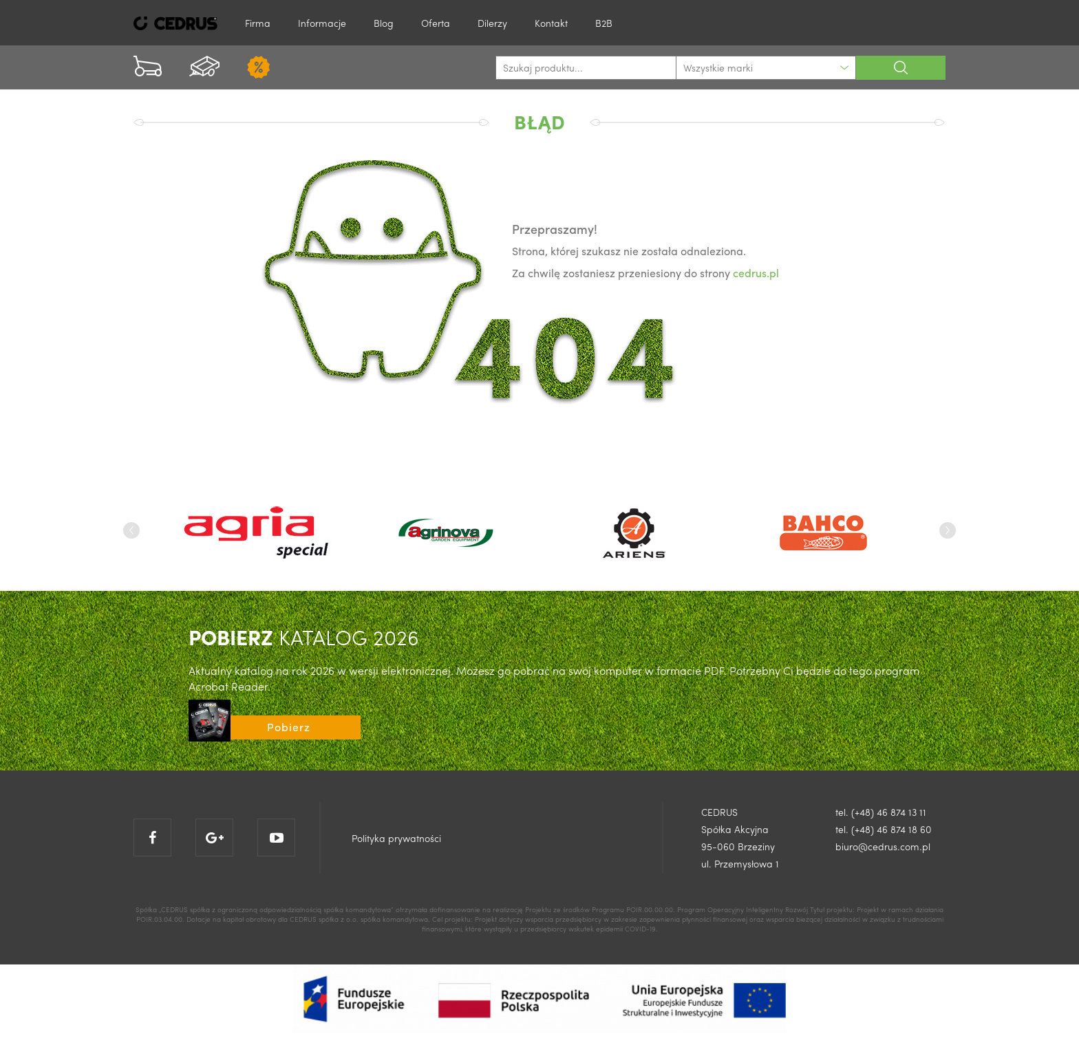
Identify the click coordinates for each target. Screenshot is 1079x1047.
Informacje (322, 23)
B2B (603, 23)
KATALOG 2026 (304, 636)
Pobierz (288, 727)
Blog (384, 23)
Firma (257, 23)
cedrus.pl (756, 273)
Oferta (435, 23)
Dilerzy (492, 23)
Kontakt (551, 23)
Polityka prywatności (396, 838)
